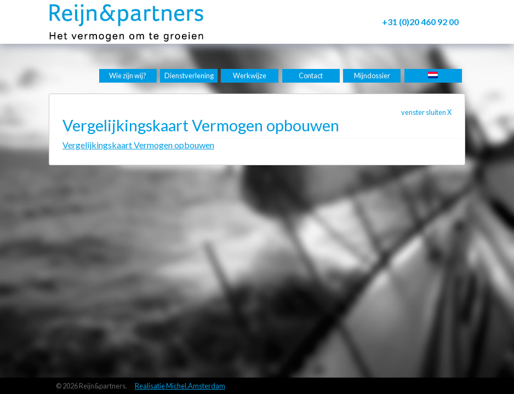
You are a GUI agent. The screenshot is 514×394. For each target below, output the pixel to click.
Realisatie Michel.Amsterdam (180, 385)
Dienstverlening (189, 75)
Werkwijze (249, 75)
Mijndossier (372, 75)
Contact (311, 75)
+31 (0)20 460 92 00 (420, 21)
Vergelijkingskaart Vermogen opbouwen (138, 145)
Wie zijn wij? (127, 75)
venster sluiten (426, 112)
